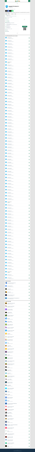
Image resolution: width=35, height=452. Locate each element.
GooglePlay (8, 31)
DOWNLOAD (25, 26)
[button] (6, 11)
